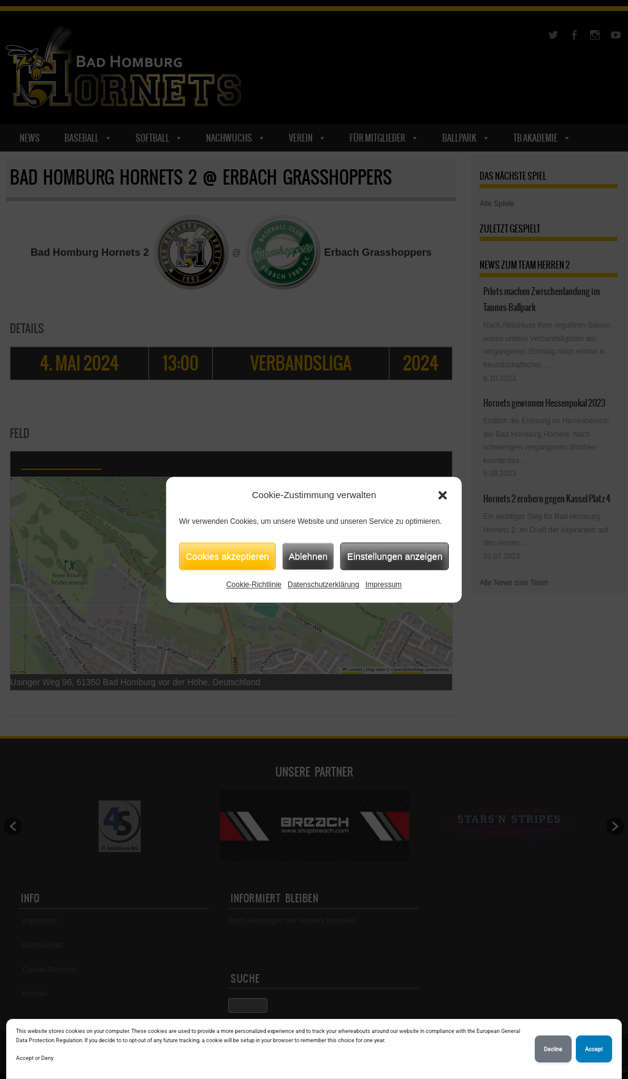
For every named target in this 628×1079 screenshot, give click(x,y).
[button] (443, 495)
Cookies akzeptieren (227, 556)
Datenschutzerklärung (323, 584)
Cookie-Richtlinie (253, 584)
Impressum (384, 584)
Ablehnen (308, 556)
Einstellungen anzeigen (394, 556)
